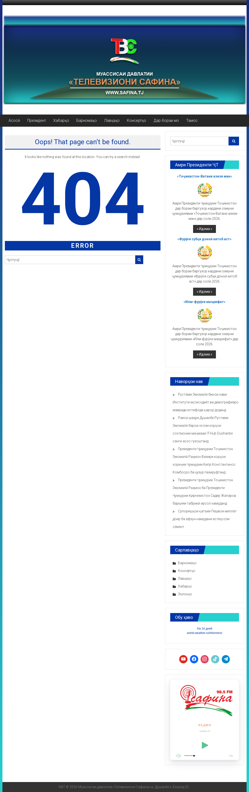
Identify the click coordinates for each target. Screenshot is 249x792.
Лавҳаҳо (112, 120)
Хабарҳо (61, 120)
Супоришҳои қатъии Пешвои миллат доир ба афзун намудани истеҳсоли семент (205, 519)
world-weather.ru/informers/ (204, 633)
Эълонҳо (185, 594)
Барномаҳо (86, 120)
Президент (36, 120)
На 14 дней (204, 628)
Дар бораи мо (166, 120)
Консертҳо (136, 120)
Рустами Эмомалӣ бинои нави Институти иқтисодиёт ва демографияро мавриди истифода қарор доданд (206, 402)
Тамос (192, 120)
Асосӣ (14, 120)
